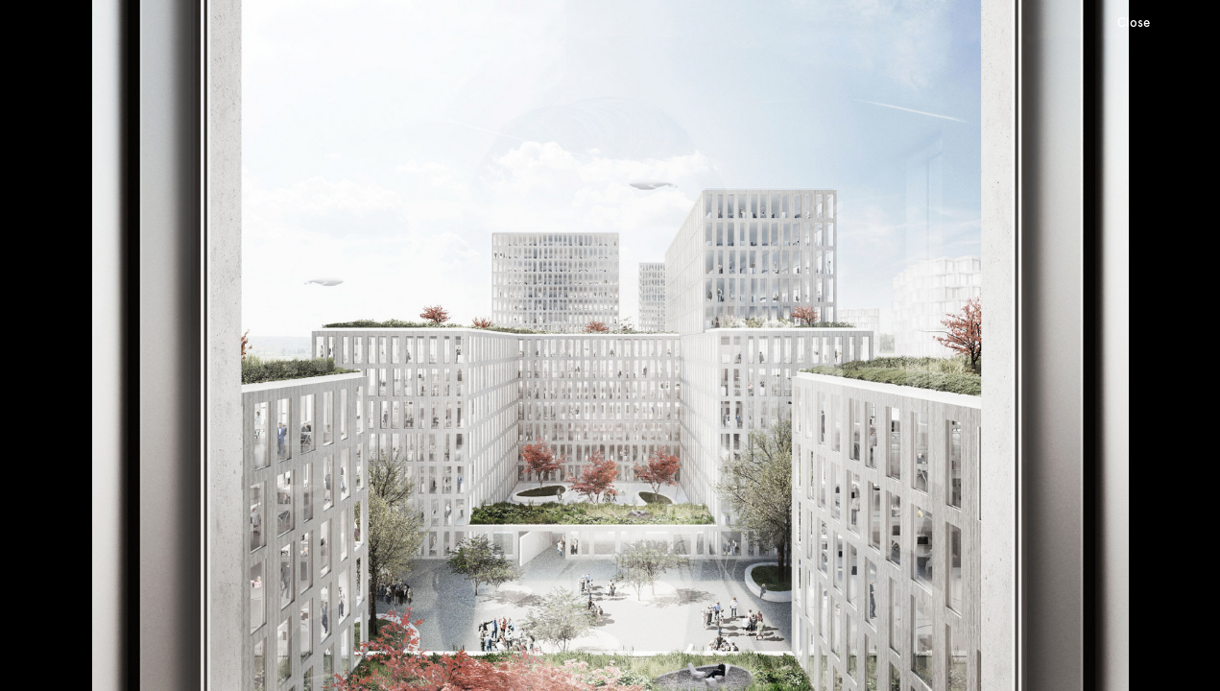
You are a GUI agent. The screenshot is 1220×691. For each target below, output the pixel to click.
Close (1133, 22)
